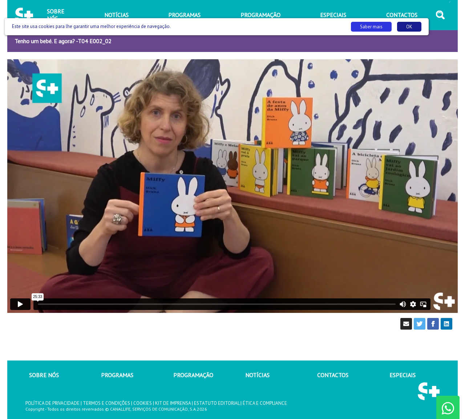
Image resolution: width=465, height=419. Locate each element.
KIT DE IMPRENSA (173, 403)
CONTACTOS (332, 375)
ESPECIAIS (402, 375)
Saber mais (371, 27)
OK (409, 27)
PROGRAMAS (117, 375)
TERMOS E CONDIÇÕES (106, 403)
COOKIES (142, 403)
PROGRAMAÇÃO (193, 375)
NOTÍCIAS (257, 375)
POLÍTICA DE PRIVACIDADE (52, 403)
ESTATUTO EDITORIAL (216, 403)
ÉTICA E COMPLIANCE (265, 403)
